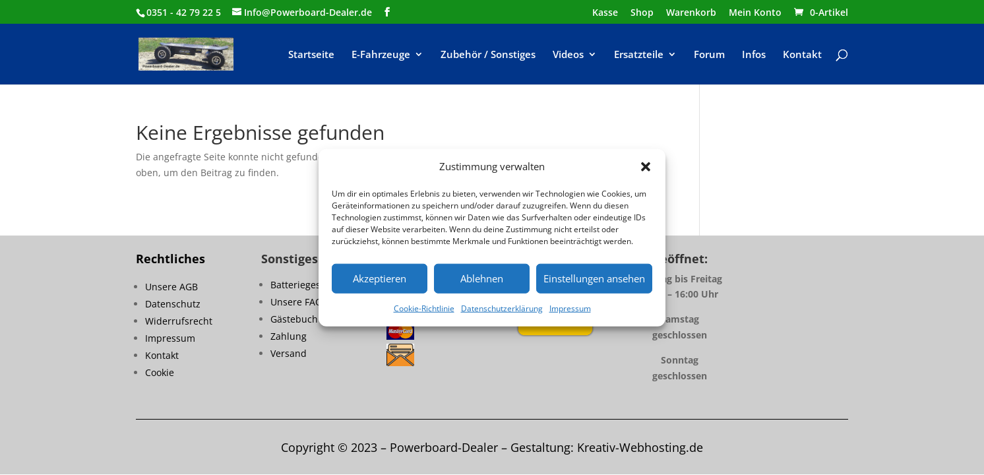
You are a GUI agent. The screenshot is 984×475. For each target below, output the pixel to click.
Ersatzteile (638, 55)
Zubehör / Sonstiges (488, 55)
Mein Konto (755, 13)
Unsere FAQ (296, 302)
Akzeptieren (379, 278)
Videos (568, 55)
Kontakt (802, 55)
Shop (642, 13)
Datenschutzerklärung (502, 308)
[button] (645, 167)
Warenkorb (691, 13)
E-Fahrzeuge (381, 55)
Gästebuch (294, 319)
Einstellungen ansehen (594, 278)
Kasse (605, 13)
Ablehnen (481, 278)
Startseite (311, 55)
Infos (754, 55)
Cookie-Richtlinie (424, 308)
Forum (709, 55)
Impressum (570, 308)
